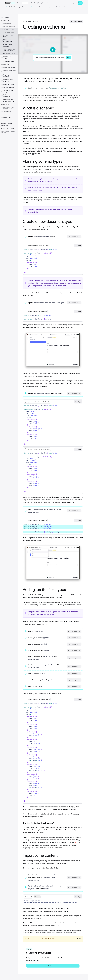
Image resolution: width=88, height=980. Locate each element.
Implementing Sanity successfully (43, 179)
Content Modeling (37, 209)
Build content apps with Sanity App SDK (8, 100)
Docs (49, 3)
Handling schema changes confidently (8, 91)
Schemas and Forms (47, 614)
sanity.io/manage (43, 908)
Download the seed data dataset (40, 875)
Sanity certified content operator (8, 131)
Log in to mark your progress (38, 88)
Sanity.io (41, 3)
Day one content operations (47, 7)
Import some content (9, 53)
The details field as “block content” (9, 49)
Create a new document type (7, 40)
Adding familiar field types (7, 45)
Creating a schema (62, 7)
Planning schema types (8, 35)
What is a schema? (8, 32)
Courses (24, 3)
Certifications (33, 3)
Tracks (19, 3)
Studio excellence (7, 61)
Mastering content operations (22, 7)
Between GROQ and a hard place (8, 71)
